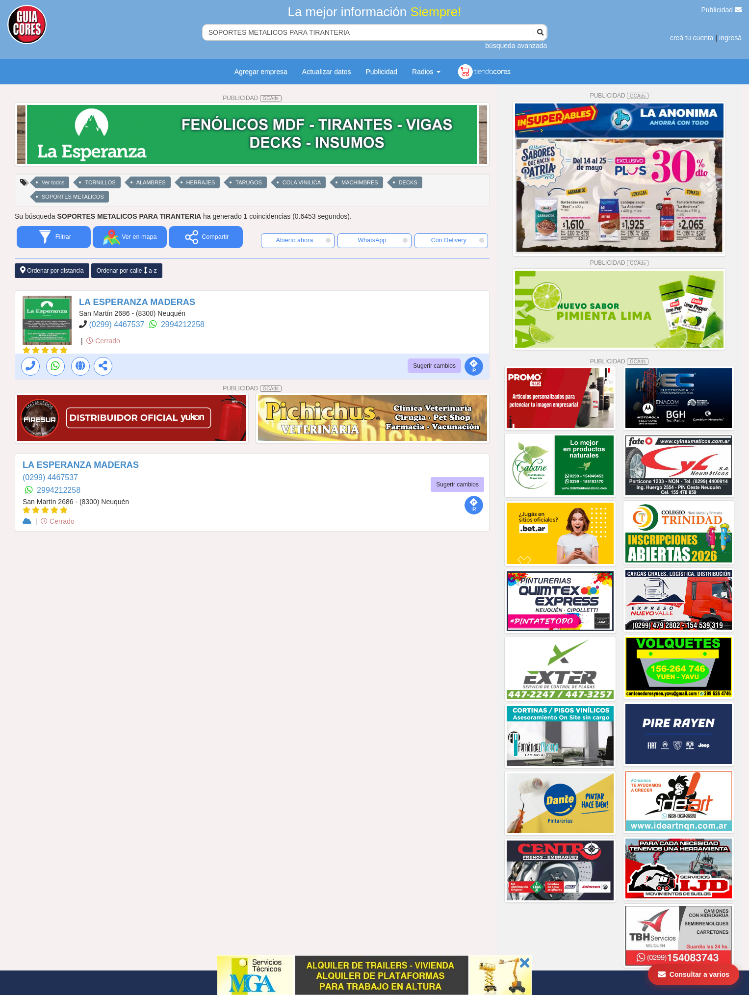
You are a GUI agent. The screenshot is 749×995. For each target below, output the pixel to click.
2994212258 (183, 324)
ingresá (730, 38)
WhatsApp (382, 240)
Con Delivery (457, 240)
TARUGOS (248, 182)
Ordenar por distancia (52, 270)
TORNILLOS (100, 182)
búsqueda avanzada (516, 46)
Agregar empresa (260, 72)
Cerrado (103, 341)
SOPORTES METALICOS (73, 197)
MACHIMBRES (359, 182)
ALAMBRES (151, 182)
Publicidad (721, 10)
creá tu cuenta (692, 38)
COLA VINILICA (302, 182)
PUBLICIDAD (252, 98)
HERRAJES (200, 182)
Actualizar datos (326, 72)
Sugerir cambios (434, 365)
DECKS (408, 182)
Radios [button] (426, 72)
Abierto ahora (303, 240)
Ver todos (53, 182)
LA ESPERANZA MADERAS (137, 302)
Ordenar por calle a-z (127, 270)
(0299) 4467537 (117, 324)
